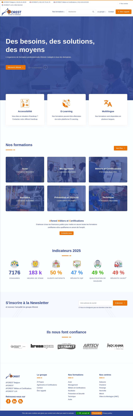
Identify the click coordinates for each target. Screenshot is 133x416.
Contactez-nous (66, 210)
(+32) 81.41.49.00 (20, 2)
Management (66, 168)
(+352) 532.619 (18, 5)
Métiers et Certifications (108, 158)
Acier (25, 168)
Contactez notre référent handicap (25, 119)
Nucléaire (25, 187)
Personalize (96, 413)
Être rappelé (123, 12)
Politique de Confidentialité (71, 389)
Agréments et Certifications (47, 362)
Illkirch (101, 371)
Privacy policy (107, 413)
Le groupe (101, 12)
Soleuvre (102, 359)
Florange (102, 365)
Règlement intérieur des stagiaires (115, 389)
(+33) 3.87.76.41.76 (44, 2)
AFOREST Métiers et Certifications (18, 366)
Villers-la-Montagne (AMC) (109, 374)
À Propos (40, 359)
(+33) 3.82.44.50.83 (83, 2)
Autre (70, 377)
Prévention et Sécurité (66, 187)
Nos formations (58, 12)
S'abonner (120, 280)
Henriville (102, 368)
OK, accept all (83, 413)
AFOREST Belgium (13, 360)
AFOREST (10, 363)
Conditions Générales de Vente (92, 389)
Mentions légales (55, 389)
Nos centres (124, 3)
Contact (111, 12)
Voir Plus (120, 148)
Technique (108, 187)
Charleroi (102, 362)
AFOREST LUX (11, 368)
